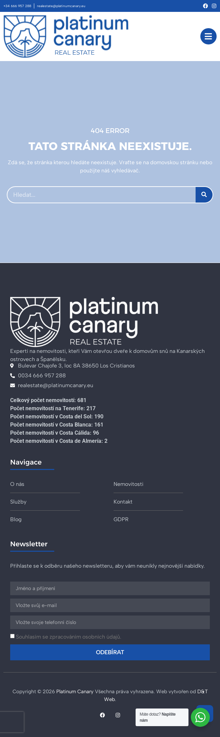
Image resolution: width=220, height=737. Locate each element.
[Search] (204, 195)
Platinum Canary (75, 691)
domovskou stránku (174, 162)
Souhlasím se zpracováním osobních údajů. (68, 637)
